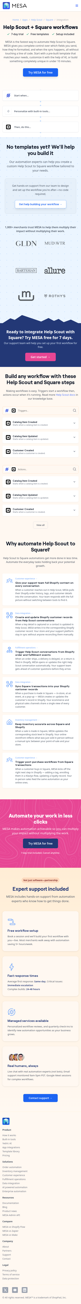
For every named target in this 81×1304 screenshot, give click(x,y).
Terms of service (11, 1274)
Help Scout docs (65, 395)
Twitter (5, 1290)
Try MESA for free (40, 72)
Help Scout (36, 19)
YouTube (15, 1290)
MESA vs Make (10, 1234)
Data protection (10, 1278)
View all (40, 525)
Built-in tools (9, 1139)
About (5, 1246)
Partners (6, 1250)
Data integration (11, 1183)
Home (16, 19)
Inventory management (14, 1171)
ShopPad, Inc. (59, 1297)
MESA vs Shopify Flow (13, 1226)
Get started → (40, 357)
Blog (4, 1207)
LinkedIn (24, 1290)
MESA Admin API (11, 1215)
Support (6, 1254)
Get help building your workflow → (40, 204)
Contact (6, 1258)
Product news (9, 1211)
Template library (11, 1151)
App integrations (11, 1147)
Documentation (10, 1203)
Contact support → (40, 1098)
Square (49, 19)
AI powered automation (14, 1187)
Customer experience (13, 1175)
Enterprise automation (14, 1191)
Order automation (12, 1167)
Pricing (6, 1155)
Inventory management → (27, 720)
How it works (9, 1135)
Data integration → (24, 613)
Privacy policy (9, 1270)
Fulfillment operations (14, 1179)
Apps (25, 19)
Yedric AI (7, 1143)
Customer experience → (26, 578)
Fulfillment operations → (26, 647)
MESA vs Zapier (10, 1230)
